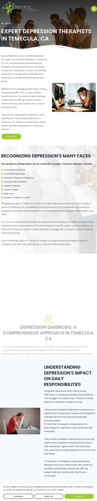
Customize (18, 496)
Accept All (79, 496)
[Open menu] (94, 9)
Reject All (48, 496)
